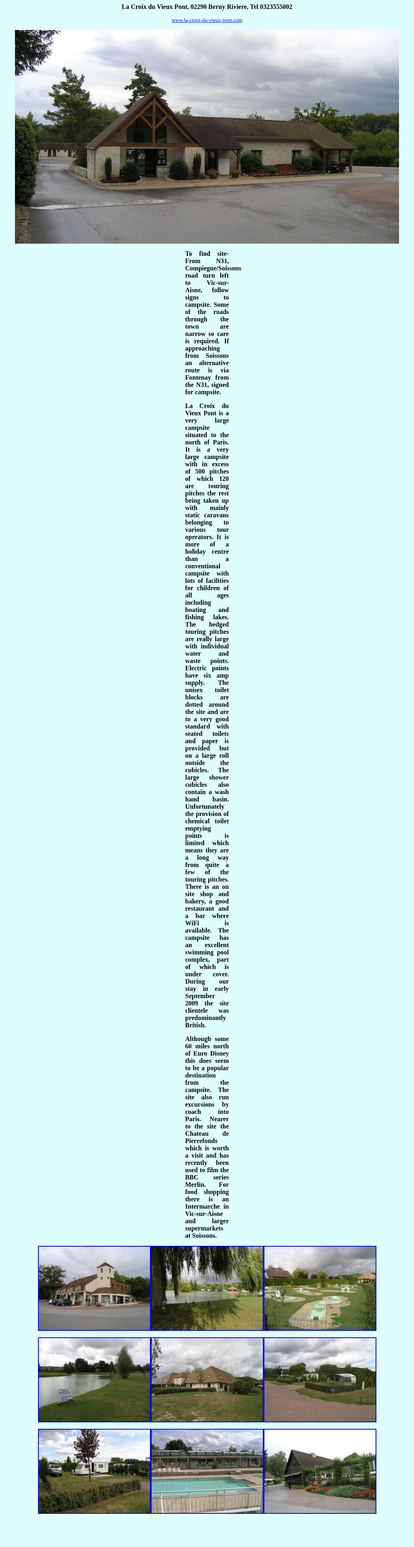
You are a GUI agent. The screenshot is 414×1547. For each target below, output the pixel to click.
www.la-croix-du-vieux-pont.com (207, 20)
